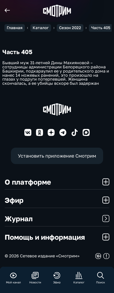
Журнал (57, 218)
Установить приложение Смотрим (57, 156)
